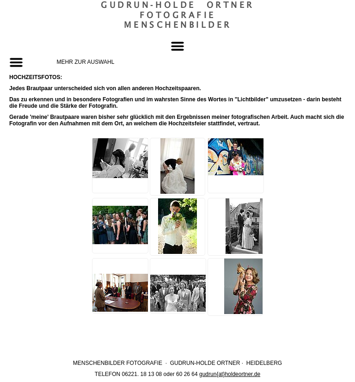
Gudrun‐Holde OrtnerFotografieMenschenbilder (177, 15)
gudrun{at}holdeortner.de (229, 374)
